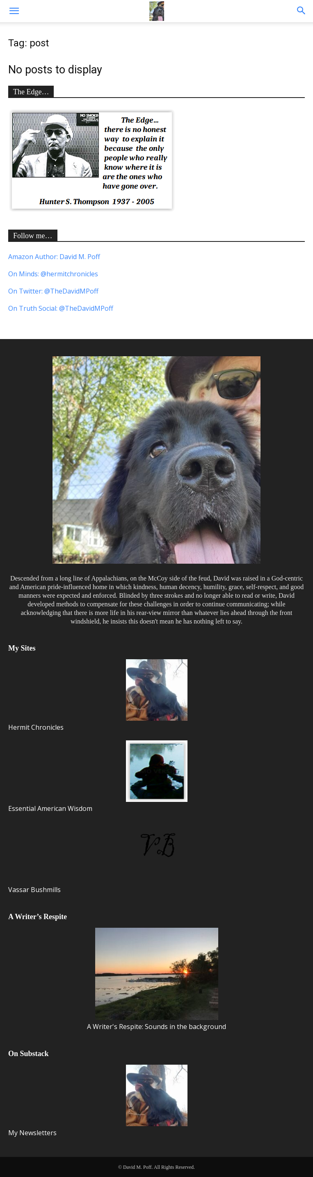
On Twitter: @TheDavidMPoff (53, 291)
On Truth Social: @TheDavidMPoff (60, 308)
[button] (14, 11)
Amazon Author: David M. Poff (54, 256)
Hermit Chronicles (97, 695)
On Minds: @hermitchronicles (53, 273)
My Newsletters (97, 1101)
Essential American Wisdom (97, 776)
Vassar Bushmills (97, 858)
